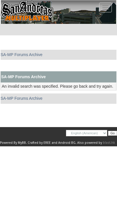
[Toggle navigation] (105, 7)
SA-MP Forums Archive (21, 54)
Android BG (67, 143)
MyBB (22, 143)
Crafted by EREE (39, 143)
